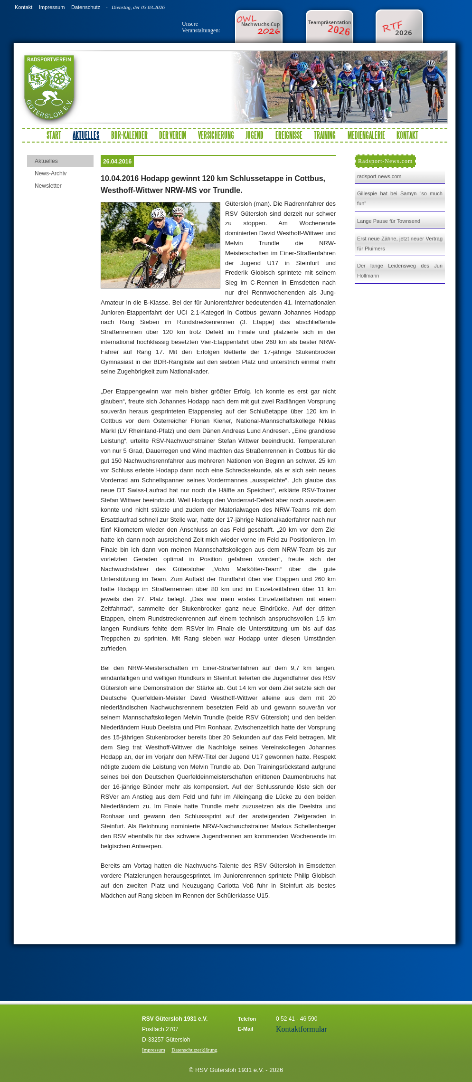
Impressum (52, 7)
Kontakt (23, 7)
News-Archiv (50, 173)
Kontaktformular (301, 1029)
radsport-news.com (379, 176)
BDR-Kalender (129, 135)
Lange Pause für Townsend (388, 221)
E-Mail (245, 1029)
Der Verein (172, 135)
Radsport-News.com (385, 161)
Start (54, 135)
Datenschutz (85, 7)
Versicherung (216, 135)
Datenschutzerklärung (194, 1050)
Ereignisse (288, 135)
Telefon (247, 1019)
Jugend (254, 135)
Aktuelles (46, 161)
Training (325, 135)
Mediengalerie (366, 135)
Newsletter (48, 185)
